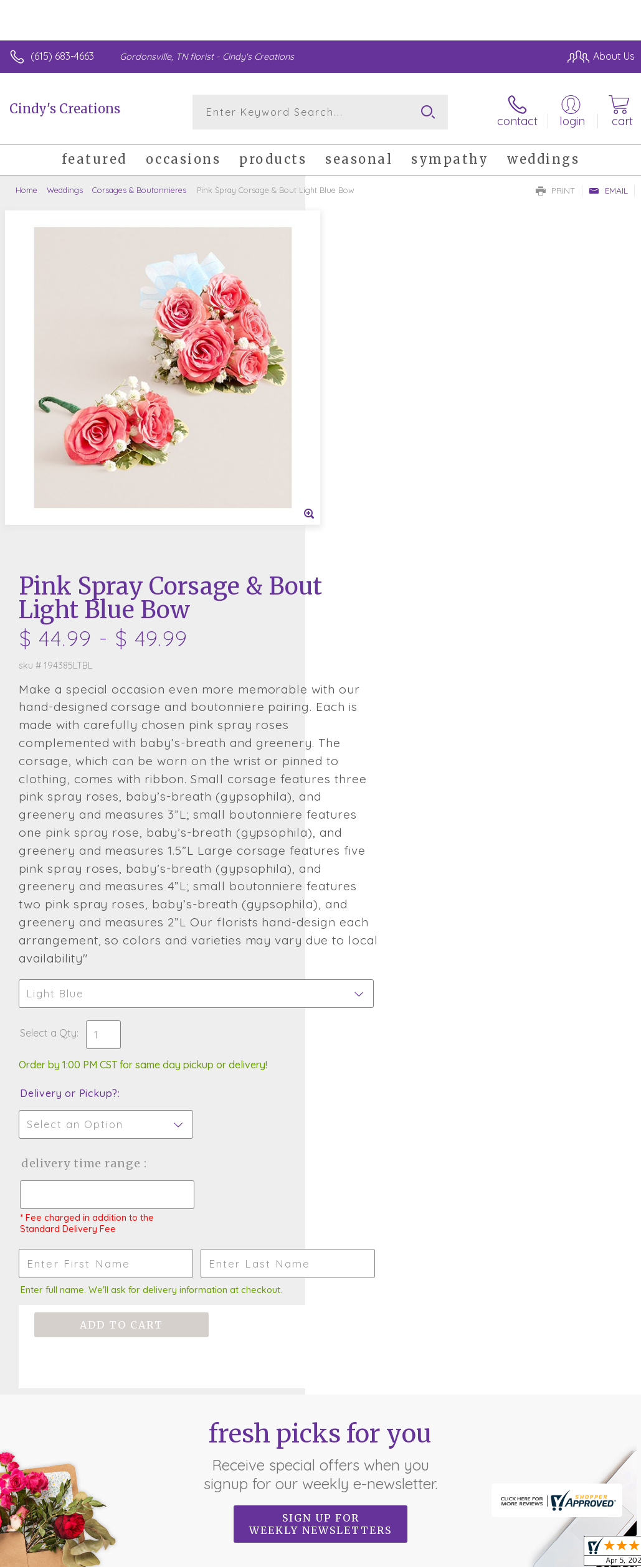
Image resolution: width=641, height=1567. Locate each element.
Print (556, 190)
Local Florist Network (512, 1458)
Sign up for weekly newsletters (320, 1195)
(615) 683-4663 (62, 56)
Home (26, 190)
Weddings (65, 190)
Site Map (589, 1458)
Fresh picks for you (320, 1126)
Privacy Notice (423, 1458)
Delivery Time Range (386, 834)
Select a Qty (353, 704)
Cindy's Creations (64, 108)
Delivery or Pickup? (374, 764)
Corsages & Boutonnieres (139, 190)
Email (608, 190)
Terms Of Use (349, 1458)
